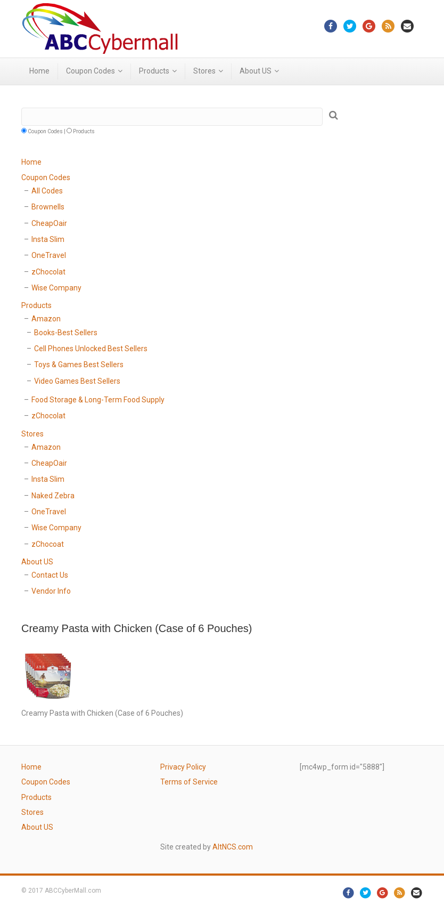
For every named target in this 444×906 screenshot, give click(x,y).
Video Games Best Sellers (77, 381)
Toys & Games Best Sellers (79, 364)
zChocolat (48, 272)
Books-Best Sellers (65, 332)
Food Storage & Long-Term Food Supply (98, 399)
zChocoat (47, 544)
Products (154, 71)
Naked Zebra (53, 495)
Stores (204, 71)
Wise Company (56, 288)
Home (39, 71)
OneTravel (48, 255)
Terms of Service (189, 782)
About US (256, 71)
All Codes (47, 191)
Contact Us (49, 575)
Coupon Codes (90, 71)
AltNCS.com (232, 847)
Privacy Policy (183, 767)
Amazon (46, 318)
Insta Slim (47, 239)
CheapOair (49, 223)
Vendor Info (51, 591)
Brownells (47, 207)
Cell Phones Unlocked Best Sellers (90, 348)
